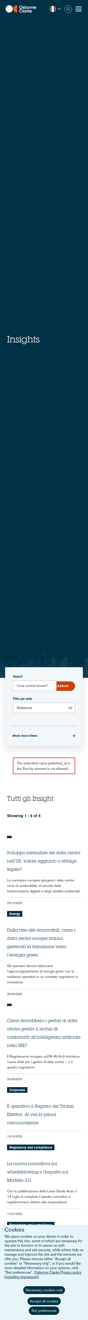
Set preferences (44, 1310)
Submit (62, 686)
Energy (14, 914)
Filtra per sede (22, 699)
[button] (55, 9)
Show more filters (24, 735)
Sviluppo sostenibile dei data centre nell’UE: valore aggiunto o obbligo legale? (43, 861)
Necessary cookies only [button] (44, 1290)
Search (18, 676)
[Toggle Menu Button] (78, 9)
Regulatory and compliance (30, 1147)
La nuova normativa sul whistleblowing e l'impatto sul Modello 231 (37, 1172)
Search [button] (68, 9)
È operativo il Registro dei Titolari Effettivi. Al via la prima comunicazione (40, 1115)
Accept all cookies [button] (44, 1301)
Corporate (17, 1090)
